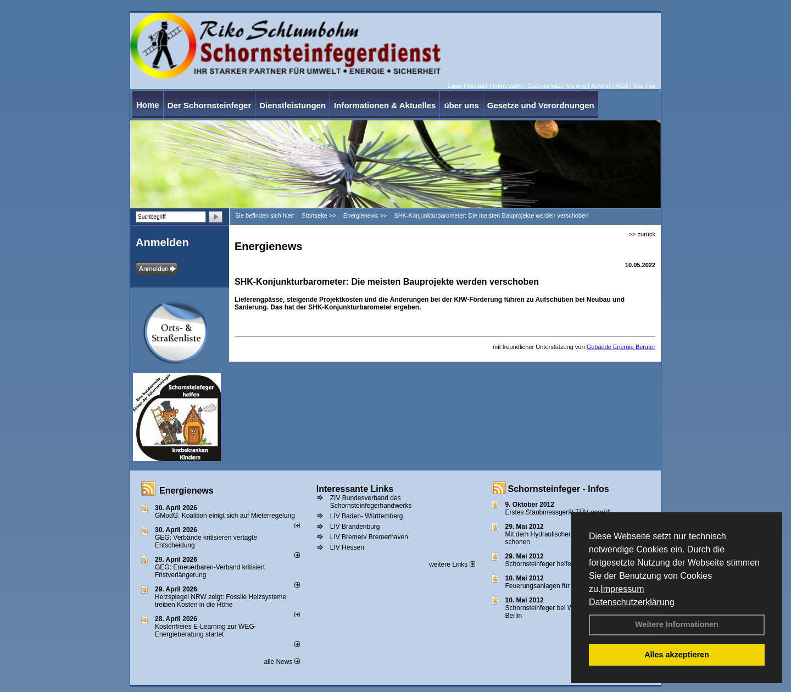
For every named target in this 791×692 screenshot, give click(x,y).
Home (147, 104)
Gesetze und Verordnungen (540, 105)
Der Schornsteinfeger (210, 105)
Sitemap (644, 85)
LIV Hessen (347, 547)
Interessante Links (355, 489)
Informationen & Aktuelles (385, 105)
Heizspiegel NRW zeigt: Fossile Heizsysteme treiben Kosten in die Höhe (220, 600)
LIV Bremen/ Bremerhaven (369, 537)
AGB (621, 85)
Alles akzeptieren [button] (676, 654)
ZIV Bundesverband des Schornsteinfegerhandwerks (371, 502)
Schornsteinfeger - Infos (558, 489)
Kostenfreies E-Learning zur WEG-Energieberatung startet (206, 630)
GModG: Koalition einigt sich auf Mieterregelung (225, 515)
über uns (461, 105)
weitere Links (452, 564)
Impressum (622, 589)
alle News (281, 662)
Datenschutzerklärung (632, 602)
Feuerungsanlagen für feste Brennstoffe (563, 586)
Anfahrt (600, 85)
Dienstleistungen (292, 105)
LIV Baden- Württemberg (366, 516)
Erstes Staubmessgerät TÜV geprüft (558, 512)
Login (454, 85)
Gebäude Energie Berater (621, 347)
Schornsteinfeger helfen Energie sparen (563, 564)
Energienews (186, 490)
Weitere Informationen (676, 624)
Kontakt (477, 85)
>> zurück (642, 234)
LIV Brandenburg (355, 526)
